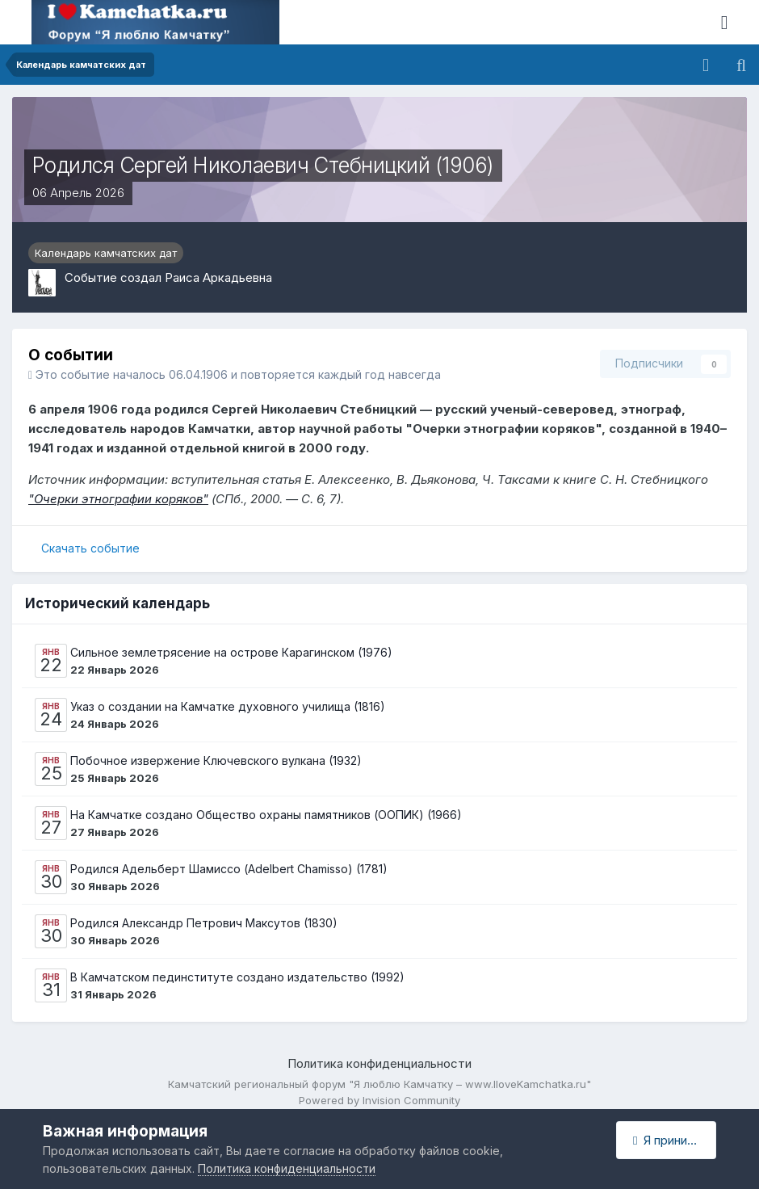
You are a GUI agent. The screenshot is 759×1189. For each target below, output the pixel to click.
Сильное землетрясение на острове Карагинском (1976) (231, 652)
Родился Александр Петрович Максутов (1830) (204, 923)
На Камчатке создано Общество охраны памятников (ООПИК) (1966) (266, 814)
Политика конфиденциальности (379, 1063)
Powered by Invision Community (379, 1100)
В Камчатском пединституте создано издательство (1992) (237, 977)
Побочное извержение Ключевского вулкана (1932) (216, 760)
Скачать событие (90, 548)
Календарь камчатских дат (106, 252)
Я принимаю (672, 1140)
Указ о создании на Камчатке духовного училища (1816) (227, 706)
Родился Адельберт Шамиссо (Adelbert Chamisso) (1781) (229, 869)
